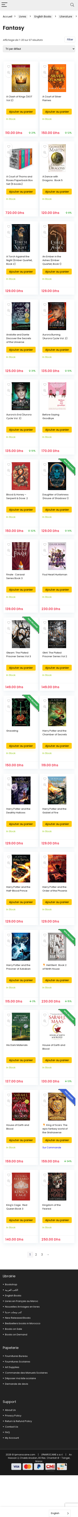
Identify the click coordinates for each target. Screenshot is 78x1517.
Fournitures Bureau (16, 1356)
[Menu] (4, 5)
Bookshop (11, 1284)
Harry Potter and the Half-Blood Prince (18, 888)
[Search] (72, 5)
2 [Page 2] (36, 1254)
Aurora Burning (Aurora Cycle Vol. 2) (54, 336)
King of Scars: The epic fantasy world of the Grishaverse (55, 1128)
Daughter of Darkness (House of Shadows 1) (55, 496)
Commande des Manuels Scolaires (26, 1373)
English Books (42, 16)
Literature (66, 16)
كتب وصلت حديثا (13, 1312)
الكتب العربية (11, 1290)
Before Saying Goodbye (50, 416)
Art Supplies (12, 1367)
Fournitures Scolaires (17, 1361)
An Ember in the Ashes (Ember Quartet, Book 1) (51, 260)
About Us (10, 1410)
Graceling (12, 731)
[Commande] (39, 48)
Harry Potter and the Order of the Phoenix (54, 888)
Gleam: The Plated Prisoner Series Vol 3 (18, 654)
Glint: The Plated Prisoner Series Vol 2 (54, 654)
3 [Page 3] (42, 1254)
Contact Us (11, 1426)
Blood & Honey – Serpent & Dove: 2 (17, 496)
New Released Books (18, 1318)
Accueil (7, 16)
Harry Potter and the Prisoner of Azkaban (18, 967)
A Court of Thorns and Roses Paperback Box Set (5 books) (19, 180)
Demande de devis (16, 1384)
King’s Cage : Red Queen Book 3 (16, 1206)
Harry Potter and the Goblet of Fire (54, 810)
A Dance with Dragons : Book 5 (52, 178)
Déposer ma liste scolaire (20, 1378)
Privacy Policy (13, 1415)
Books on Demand (16, 1334)
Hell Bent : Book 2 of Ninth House (54, 967)
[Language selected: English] (60, 1513)
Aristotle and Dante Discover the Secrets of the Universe (18, 338)
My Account (12, 1438)
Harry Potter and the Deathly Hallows (18, 810)
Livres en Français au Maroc (21, 1301)
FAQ (7, 1432)
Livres (22, 16)
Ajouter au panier (21, 112)
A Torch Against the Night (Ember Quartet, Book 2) (19, 260)
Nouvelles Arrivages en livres (22, 1306)
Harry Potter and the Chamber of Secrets (54, 732)
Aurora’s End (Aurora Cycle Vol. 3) (18, 416)
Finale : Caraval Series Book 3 (15, 576)
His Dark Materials (17, 1045)
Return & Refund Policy (18, 1421)
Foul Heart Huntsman (54, 574)
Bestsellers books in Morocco (22, 1323)
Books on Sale (13, 1329)
